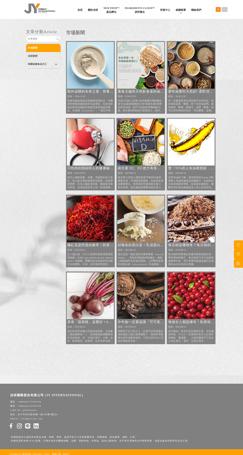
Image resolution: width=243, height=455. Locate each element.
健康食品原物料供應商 (96, 439)
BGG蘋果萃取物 (121, 444)
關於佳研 (93, 10)
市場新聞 (32, 48)
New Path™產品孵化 (111, 10)
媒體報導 (181, 10)
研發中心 (165, 10)
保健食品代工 (115, 439)
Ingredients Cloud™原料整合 (140, 10)
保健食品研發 (152, 439)
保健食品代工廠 (75, 439)
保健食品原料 (167, 439)
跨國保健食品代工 (37, 64)
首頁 (80, 10)
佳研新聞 (32, 56)
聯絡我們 (196, 10)
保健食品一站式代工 (134, 439)
